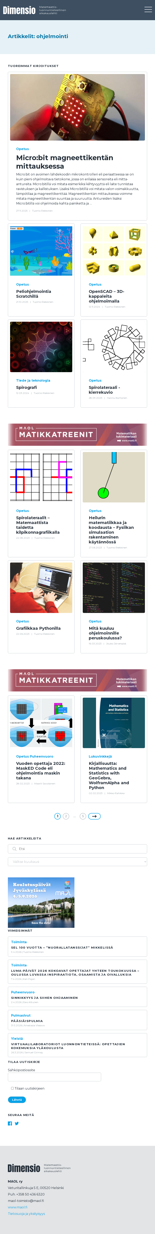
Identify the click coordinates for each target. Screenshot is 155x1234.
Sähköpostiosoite (54, 1073)
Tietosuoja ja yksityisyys (26, 1214)
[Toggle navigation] (148, 10)
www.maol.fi (17, 1207)
